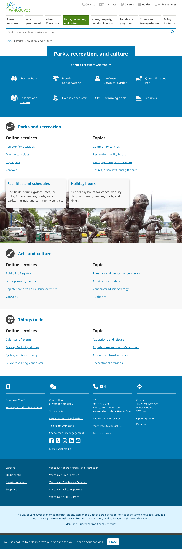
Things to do (31, 319)
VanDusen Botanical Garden (115, 80)
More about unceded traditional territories (91, 524)
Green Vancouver (13, 21)
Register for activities (20, 147)
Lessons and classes (29, 100)
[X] (58, 440)
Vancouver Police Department (66, 489)
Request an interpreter (106, 418)
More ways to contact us (107, 425)
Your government (33, 21)
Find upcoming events (21, 281)
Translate (107, 4)
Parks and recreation (39, 127)
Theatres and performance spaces (116, 273)
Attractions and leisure (108, 339)
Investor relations (16, 482)
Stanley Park (29, 78)
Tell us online (57, 411)
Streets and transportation (149, 21)
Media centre (14, 475)
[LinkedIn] (71, 440)
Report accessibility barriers (66, 418)
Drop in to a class (18, 154)
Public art (99, 297)
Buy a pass (13, 162)
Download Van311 (16, 400)
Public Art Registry (18, 273)
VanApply (12, 297)
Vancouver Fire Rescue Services (68, 482)
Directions (142, 424)
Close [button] (113, 542)
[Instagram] (65, 440)
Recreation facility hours (109, 154)
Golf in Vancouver (74, 98)
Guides (144, 4)
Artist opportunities (106, 281)
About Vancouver (52, 21)
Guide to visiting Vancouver (24, 363)
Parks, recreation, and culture (75, 21)
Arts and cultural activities (110, 355)
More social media (60, 449)
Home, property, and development (103, 21)
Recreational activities (108, 363)
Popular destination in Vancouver (116, 347)
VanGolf (11, 170)
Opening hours (145, 418)
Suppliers (11, 489)
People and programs (127, 21)
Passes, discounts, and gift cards (115, 170)
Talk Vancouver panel (61, 425)
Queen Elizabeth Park (156, 80)
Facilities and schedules (28, 183)
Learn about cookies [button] (89, 542)
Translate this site (103, 433)
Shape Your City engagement (66, 433)
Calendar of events (18, 339)
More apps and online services (24, 407)
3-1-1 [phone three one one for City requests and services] (96, 400)
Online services (165, 4)
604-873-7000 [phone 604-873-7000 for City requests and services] (101, 403)
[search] (172, 31)
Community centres (106, 147)
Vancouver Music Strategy (111, 289)
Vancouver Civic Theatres (64, 475)
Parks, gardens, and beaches (112, 162)
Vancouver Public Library (64, 496)
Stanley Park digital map (22, 347)
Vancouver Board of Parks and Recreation (73, 467)
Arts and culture (35, 253)
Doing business (169, 21)
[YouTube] (78, 440)
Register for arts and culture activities (31, 289)
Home (9, 41)
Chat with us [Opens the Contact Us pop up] (56, 400)
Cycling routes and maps (23, 355)
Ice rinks (151, 98)
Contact (88, 4)
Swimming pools (115, 98)
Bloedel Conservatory (71, 80)
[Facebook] (51, 440)
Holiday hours (83, 183)
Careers (127, 4)
